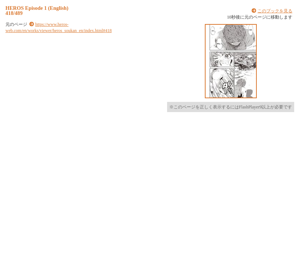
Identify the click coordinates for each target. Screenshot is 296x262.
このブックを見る (275, 10)
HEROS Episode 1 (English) (36, 8)
